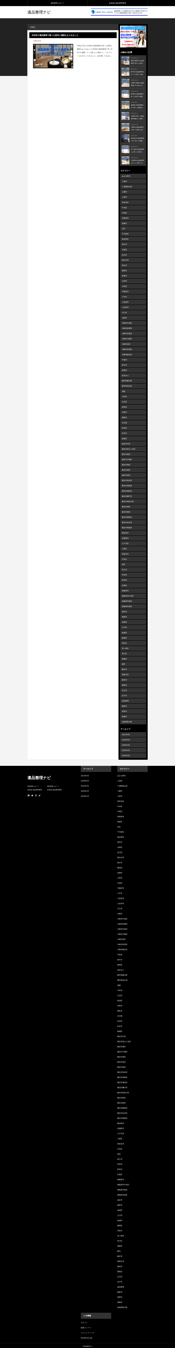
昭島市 (124, 417)
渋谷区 (124, 558)
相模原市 (125, 590)
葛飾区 (124, 658)
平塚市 (124, 359)
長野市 (124, 710)
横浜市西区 (126, 511)
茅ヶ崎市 (125, 647)
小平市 (124, 296)
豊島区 (124, 684)
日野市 (124, 412)
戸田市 (124, 396)
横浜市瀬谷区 (127, 490)
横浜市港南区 (127, 485)
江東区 (124, 548)
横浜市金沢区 (127, 522)
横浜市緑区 (126, 506)
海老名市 (125, 553)
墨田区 (124, 270)
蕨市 (123, 663)
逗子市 (124, 694)
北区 (123, 228)
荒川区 (124, 652)
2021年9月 (126, 733)
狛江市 (124, 569)
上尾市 (124, 197)
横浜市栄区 (126, 469)
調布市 (124, 679)
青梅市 (124, 715)
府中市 (124, 365)
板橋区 (124, 438)
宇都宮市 (125, 291)
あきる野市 (126, 176)
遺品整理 (125, 699)
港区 (123, 563)
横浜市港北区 (127, 480)
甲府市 (124, 574)
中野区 (124, 213)
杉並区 (124, 427)
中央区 (124, 207)
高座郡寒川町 (127, 720)
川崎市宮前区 (127, 333)
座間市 (124, 370)
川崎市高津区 (127, 349)
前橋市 (124, 223)
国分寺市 (125, 260)
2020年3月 (126, 749)
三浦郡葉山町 (127, 187)
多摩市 (124, 276)
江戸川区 (125, 542)
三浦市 (124, 181)
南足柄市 (125, 239)
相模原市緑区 (127, 605)
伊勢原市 (125, 218)
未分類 (124, 422)
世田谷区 (125, 202)
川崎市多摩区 (127, 328)
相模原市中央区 (128, 595)
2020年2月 (126, 754)
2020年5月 (126, 738)
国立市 (124, 265)
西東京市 (125, 673)
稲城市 (124, 621)
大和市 (124, 281)
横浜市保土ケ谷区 (129, 448)
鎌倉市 (124, 705)
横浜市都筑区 (127, 516)
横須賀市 (125, 532)
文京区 (124, 401)
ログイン (84, 1321)
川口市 (124, 312)
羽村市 (124, 642)
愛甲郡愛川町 (127, 380)
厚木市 (124, 244)
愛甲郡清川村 (127, 385)
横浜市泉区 (126, 474)
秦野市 (124, 616)
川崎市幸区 (126, 344)
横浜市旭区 (126, 464)
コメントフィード (87, 1331)
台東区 (124, 249)
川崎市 (124, 317)
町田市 (124, 579)
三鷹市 (124, 192)
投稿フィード (86, 1326)
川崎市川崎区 (127, 338)
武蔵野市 (125, 537)
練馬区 (124, 637)
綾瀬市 (124, 631)
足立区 (124, 689)
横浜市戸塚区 (127, 459)
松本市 (124, 433)
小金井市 (125, 307)
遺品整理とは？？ (57, 3)
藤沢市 (124, 668)
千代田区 (125, 234)
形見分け (125, 375)
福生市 (124, 610)
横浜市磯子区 (127, 495)
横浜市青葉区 (127, 527)
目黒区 (124, 584)
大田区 (124, 286)
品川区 (124, 255)
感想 (123, 391)
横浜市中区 (126, 443)
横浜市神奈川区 (128, 501)
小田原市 (125, 302)
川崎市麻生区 (127, 354)
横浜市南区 (126, 453)
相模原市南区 (127, 600)
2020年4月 (126, 744)
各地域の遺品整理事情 (117, 3)
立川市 (124, 626)
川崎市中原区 (127, 323)
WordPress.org (86, 1336)
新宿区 (124, 406)
